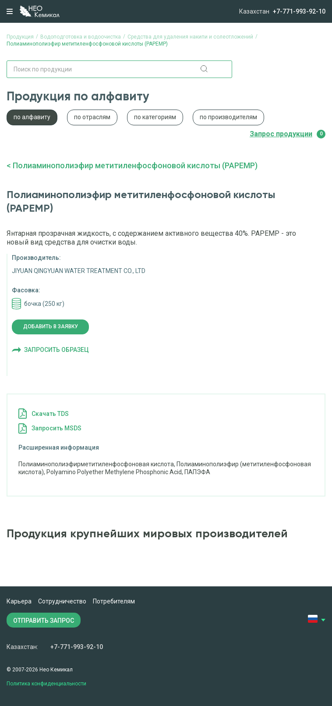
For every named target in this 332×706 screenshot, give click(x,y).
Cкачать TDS (50, 413)
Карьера (19, 601)
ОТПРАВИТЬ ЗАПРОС (43, 620)
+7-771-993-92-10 (299, 11)
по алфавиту (32, 117)
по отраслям (92, 117)
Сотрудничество (62, 601)
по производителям (228, 117)
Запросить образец (56, 349)
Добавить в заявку (50, 326)
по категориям (155, 117)
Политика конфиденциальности (46, 684)
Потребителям (114, 601)
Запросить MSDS (56, 428)
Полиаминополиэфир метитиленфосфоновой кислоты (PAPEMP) (135, 165)
